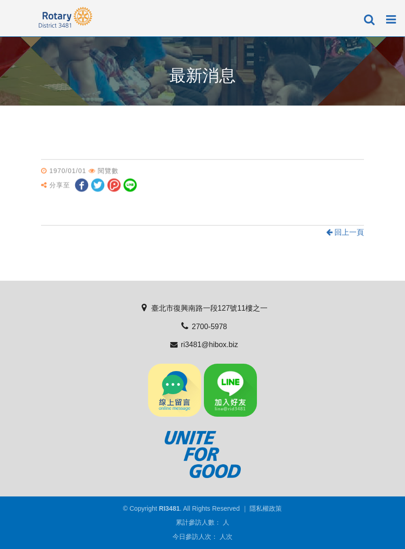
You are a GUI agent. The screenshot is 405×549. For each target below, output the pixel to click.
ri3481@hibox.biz (202, 344)
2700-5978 (202, 327)
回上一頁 (345, 232)
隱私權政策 (266, 508)
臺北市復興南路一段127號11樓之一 (202, 308)
